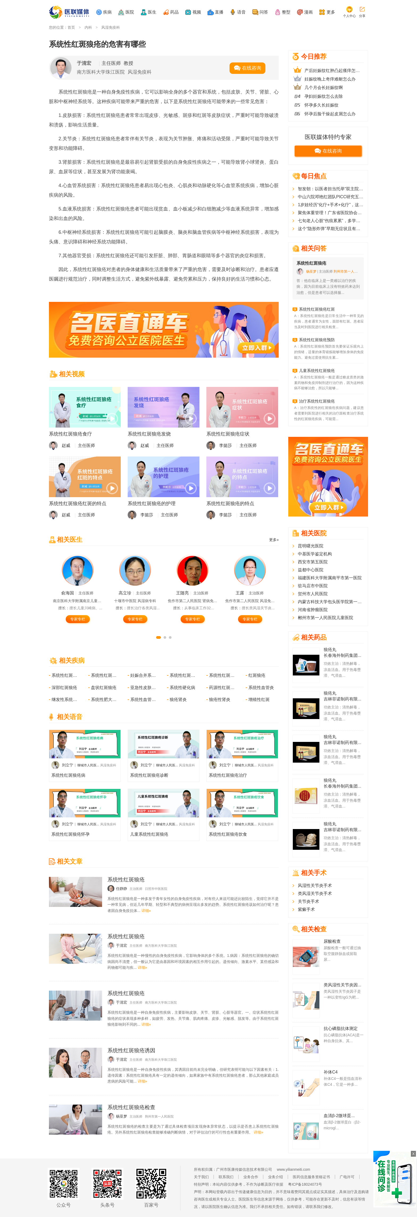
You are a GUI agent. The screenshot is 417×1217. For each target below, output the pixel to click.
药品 (174, 12)
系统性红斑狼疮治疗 (228, 775)
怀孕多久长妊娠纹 (322, 105)
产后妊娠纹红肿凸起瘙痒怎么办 (334, 70)
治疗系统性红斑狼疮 (317, 401)
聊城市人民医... (88, 765)
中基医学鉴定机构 (315, 554)
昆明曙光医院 (310, 546)
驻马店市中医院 (313, 586)
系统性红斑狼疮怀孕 (70, 834)
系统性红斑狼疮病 (68, 775)
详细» (146, 910)
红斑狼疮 (256, 675)
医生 (152, 12)
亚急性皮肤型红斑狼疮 (143, 687)
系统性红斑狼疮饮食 (228, 834)
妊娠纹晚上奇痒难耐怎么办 (330, 79)
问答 (264, 12)
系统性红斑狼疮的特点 (230, 503)
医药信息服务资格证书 (311, 1177)
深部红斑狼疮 (64, 687)
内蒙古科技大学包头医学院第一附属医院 (331, 601)
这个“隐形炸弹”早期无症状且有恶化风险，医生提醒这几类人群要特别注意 (331, 228)
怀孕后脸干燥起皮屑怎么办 (330, 114)
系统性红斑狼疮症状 (227, 434)
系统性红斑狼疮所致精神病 (222, 675)
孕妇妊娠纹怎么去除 (324, 96)
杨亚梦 (311, 271)
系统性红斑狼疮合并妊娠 (104, 675)
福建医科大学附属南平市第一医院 (330, 578)
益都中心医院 (310, 570)
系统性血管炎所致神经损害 (143, 699)
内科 (88, 27)
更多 (331, 12)
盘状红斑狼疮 (103, 687)
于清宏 (84, 63)
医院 (130, 12)
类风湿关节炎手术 (315, 893)
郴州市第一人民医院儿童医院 (325, 617)
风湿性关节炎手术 (315, 885)
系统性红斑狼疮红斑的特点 (77, 503)
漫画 (308, 12)
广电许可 (347, 1177)
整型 (286, 12)
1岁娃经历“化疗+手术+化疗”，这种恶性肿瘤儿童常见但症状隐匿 (331, 204)
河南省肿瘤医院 (313, 609)
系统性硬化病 (182, 687)
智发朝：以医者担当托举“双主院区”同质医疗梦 (331, 189)
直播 (219, 12)
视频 (197, 12)
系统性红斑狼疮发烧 (149, 434)
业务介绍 (275, 1177)
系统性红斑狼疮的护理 (152, 503)
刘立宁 (67, 765)
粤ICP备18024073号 (305, 1184)
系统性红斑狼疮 (65, 675)
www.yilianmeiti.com (293, 1169)
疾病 (107, 12)
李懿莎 (225, 445)
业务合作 (250, 1177)
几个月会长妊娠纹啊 (324, 87)
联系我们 (226, 1177)
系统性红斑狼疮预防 (317, 339)
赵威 (66, 445)
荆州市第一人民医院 (159, 1116)
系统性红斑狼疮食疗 (70, 434)
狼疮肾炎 (178, 699)
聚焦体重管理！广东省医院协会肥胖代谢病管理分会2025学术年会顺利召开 (331, 212)
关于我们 (201, 1177)
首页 (71, 27)
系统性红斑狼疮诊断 (149, 775)
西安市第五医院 (313, 562)
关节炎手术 (308, 901)
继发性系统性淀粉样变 (65, 699)
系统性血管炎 (261, 687)
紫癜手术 (306, 909)
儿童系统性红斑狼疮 (149, 834)
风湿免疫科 (110, 27)
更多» (274, 540)
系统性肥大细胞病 (104, 699)
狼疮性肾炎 (219, 699)
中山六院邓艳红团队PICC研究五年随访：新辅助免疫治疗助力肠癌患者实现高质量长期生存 (331, 197)
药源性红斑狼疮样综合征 (222, 687)
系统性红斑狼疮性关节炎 (183, 675)
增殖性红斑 (259, 699)
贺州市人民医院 (313, 593)
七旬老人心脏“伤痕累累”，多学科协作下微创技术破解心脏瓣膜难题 (331, 220)
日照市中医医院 (156, 889)
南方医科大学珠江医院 (101, 72)
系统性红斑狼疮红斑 (317, 309)
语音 (241, 12)
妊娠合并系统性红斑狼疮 (143, 675)
